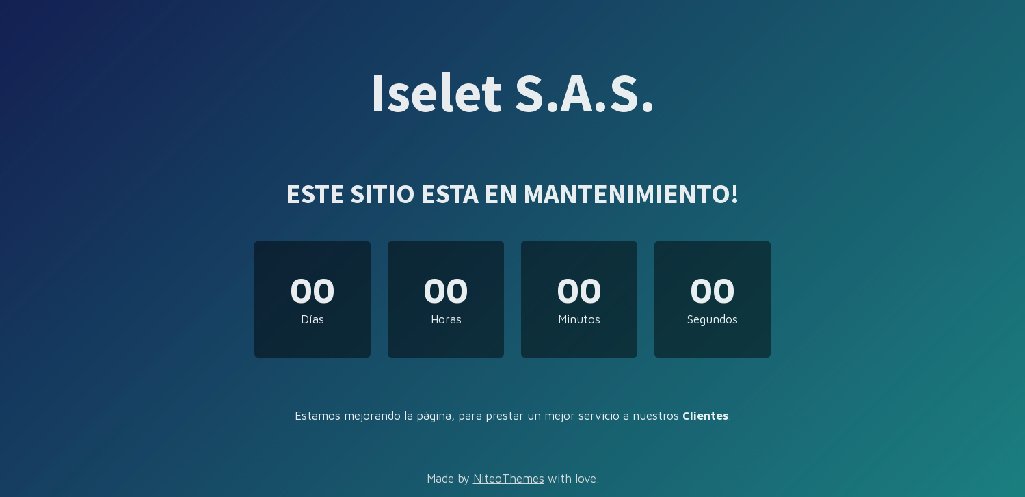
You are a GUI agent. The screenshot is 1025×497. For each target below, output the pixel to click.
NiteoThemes (508, 478)
